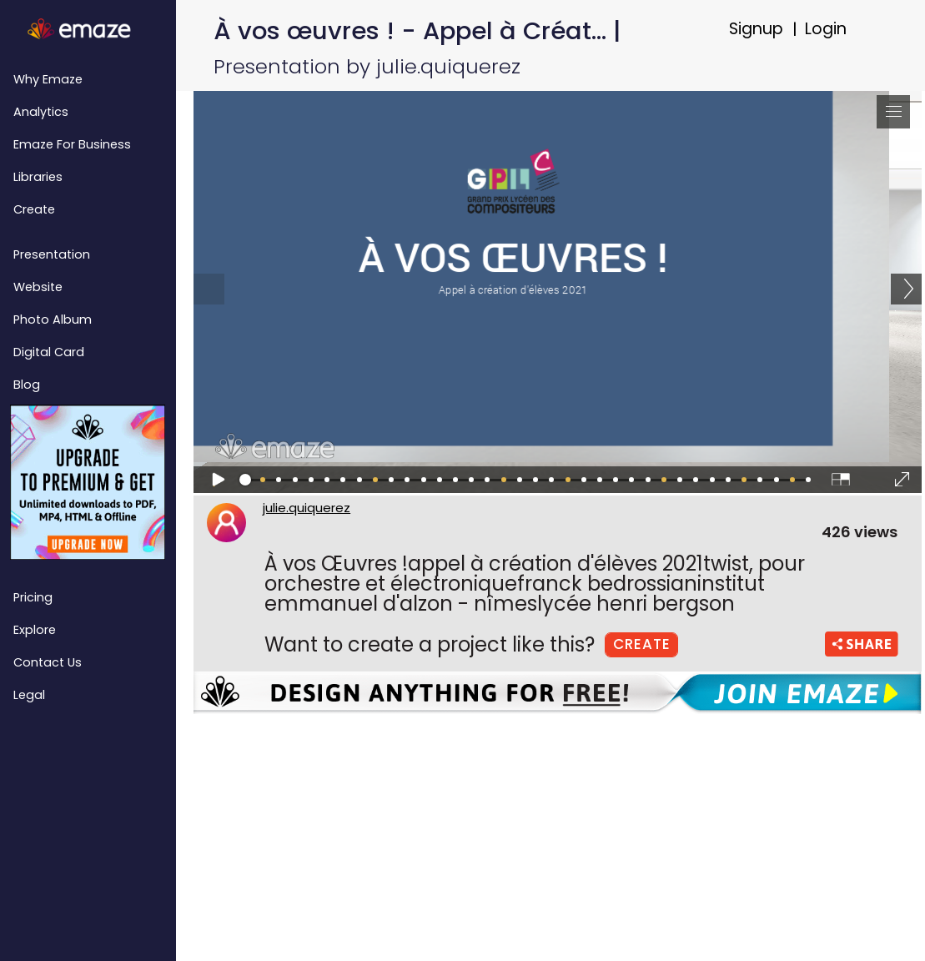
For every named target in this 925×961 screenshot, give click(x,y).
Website (38, 287)
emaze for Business (72, 144)
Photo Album (52, 319)
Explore (34, 629)
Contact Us (47, 662)
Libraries (38, 177)
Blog (26, 384)
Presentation (51, 254)
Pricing (33, 597)
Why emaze (48, 79)
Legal (29, 695)
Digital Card (48, 352)
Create (34, 209)
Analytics (40, 111)
